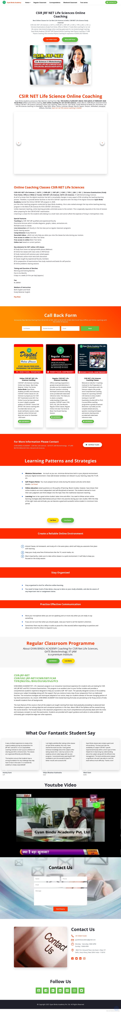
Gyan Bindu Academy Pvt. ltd (60, 1004)
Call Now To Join (92, 445)
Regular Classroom (40, 2)
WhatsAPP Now (70, 39)
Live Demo (67, 520)
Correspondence (54, 2)
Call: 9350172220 (51, 39)
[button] (19, 143)
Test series (84, 2)
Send (90, 328)
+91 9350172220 (81, 936)
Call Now (34, 484)
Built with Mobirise (110, 1010)
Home (27, 2)
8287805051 (24, 421)
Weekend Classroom (70, 2)
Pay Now (17, 297)
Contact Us (111, 2)
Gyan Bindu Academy (14, 2)
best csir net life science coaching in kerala (66, 108)
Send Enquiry (60, 909)
